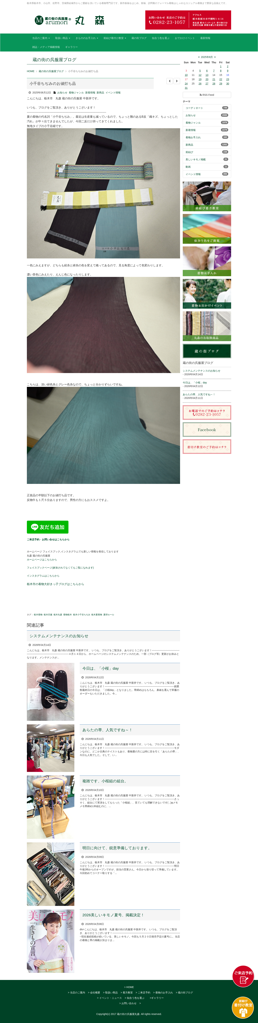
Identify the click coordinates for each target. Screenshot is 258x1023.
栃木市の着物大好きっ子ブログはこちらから (55, 584)
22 (220, 79)
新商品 (100, 92)
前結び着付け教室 (115, 38)
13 (207, 75)
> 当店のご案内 (76, 992)
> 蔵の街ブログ (184, 992)
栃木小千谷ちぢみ (81, 614)
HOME (30, 71)
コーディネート (194, 108)
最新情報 (205, 38)
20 (207, 79)
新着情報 (90, 92)
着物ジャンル (76, 92)
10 (186, 75)
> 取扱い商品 (110, 992)
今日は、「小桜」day (100, 668)
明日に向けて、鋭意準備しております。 (117, 848)
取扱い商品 (62, 38)
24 (186, 83)
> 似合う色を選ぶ (134, 997)
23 (227, 79)
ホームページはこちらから (42, 559)
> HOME (129, 987)
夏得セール (108, 614)
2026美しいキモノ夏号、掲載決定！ (113, 915)
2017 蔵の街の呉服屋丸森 (125, 1014)
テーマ (186, 101)
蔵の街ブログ (139, 38)
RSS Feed (207, 94)
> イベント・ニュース (109, 997)
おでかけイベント (185, 38)
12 (200, 75)
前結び (189, 152)
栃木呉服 (48, 614)
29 (220, 83)
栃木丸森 (58, 614)
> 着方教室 (127, 992)
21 (213, 79)
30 (227, 83)
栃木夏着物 (96, 614)
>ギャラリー (157, 997)
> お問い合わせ (128, 1003)
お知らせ (62, 92)
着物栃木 (67, 614)
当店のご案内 (41, 38)
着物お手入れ (193, 137)
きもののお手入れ (87, 38)
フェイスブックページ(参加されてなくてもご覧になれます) (60, 567)
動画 (188, 166)
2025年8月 (207, 57)
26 (200, 83)
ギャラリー (71, 47)
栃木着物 (38, 614)
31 (186, 87)
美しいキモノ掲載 (196, 159)
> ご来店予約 (143, 992)
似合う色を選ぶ (160, 38)
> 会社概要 (94, 992)
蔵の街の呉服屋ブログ (51, 71)
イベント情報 (113, 92)
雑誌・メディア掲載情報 (46, 47)
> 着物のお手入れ (163, 992)
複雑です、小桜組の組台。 (105, 781)
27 (207, 83)
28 (213, 83)
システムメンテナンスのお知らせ (59, 636)
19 (200, 79)
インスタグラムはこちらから (43, 575)
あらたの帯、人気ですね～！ (107, 730)
